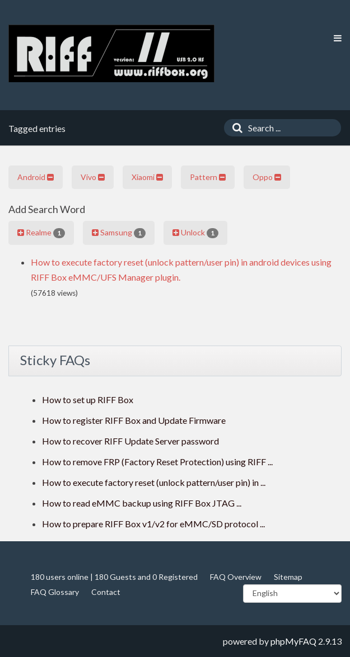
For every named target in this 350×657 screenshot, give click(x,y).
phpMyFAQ (293, 641)
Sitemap (288, 577)
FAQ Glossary (55, 592)
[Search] (234, 127)
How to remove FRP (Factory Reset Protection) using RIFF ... (157, 461)
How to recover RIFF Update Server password (130, 441)
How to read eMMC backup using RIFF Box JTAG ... (141, 503)
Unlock (195, 233)
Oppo (267, 177)
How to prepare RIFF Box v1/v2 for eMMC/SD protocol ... (153, 523)
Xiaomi (147, 177)
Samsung (119, 233)
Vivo (93, 177)
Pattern (208, 177)
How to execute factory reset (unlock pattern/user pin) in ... (153, 482)
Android (35, 177)
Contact (105, 592)
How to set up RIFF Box (87, 399)
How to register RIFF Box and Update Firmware (134, 420)
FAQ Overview (236, 577)
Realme (41, 233)
